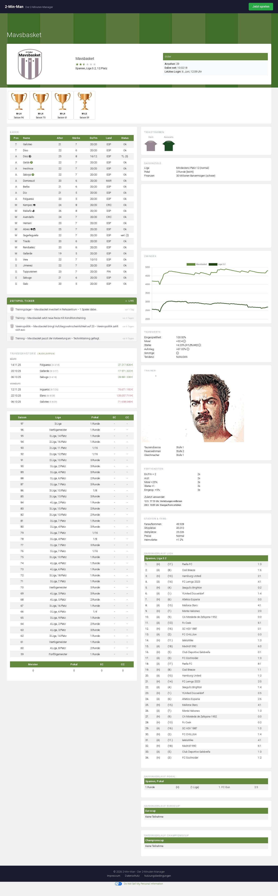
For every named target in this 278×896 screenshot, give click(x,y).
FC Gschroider (190, 658)
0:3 (259, 634)
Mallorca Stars (190, 605)
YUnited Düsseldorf (193, 593)
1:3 (259, 564)
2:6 (259, 699)
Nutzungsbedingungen (157, 875)
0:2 (259, 587)
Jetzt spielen (260, 6)
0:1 (259, 628)
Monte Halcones (191, 611)
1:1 (259, 669)
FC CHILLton (189, 634)
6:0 (259, 646)
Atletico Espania (191, 599)
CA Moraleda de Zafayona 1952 (199, 616)
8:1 (259, 663)
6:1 (259, 622)
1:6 (259, 570)
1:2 (259, 675)
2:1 (259, 576)
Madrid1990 (189, 646)
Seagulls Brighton (192, 587)
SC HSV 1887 (189, 628)
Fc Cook (186, 622)
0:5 (259, 693)
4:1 (259, 581)
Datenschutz (132, 875)
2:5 (256, 787)
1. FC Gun (224, 787)
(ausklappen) (46, 354)
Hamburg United (191, 576)
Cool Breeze (188, 570)
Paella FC (187, 564)
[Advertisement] (209, 218)
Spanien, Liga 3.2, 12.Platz (91, 68)
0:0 (259, 599)
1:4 (259, 593)
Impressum (113, 875)
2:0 (259, 611)
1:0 (259, 728)
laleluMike (187, 640)
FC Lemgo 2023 (191, 581)
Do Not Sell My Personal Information (139, 883)
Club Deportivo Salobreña (196, 652)
